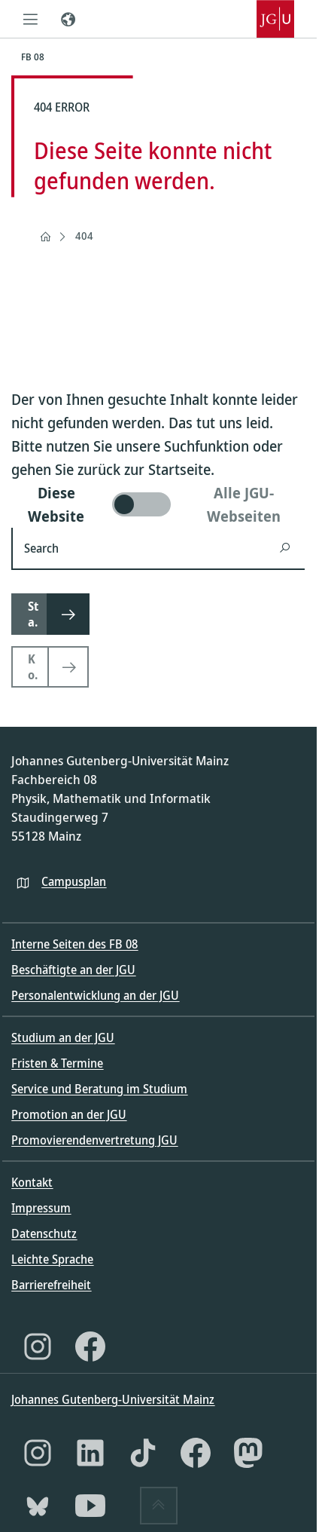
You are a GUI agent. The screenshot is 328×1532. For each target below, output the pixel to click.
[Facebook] (90, 1346)
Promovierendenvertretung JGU (94, 1140)
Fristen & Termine (57, 1063)
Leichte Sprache (52, 1259)
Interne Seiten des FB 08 (74, 944)
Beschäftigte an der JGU (73, 969)
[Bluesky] (38, 1506)
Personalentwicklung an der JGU (95, 995)
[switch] (158, 504)
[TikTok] (143, 1453)
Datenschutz (44, 1233)
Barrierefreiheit (51, 1284)
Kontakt (32, 1182)
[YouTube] (90, 1506)
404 (84, 235)
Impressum (41, 1208)
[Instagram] (38, 1346)
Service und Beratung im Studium (99, 1088)
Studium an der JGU (62, 1037)
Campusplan (73, 881)
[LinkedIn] (90, 1453)
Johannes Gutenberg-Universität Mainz (112, 1399)
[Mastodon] (248, 1453)
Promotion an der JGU (68, 1114)
